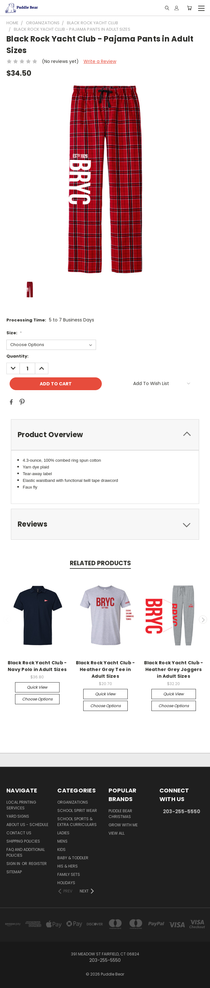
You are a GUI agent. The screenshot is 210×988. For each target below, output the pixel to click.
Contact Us (18, 833)
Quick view (37, 687)
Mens (62, 841)
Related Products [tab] (100, 563)
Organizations (72, 802)
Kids (61, 849)
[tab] (105, 434)
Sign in (13, 863)
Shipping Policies (23, 841)
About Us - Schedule (27, 824)
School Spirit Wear (77, 810)
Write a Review (100, 61)
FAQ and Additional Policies (25, 852)
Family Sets (68, 874)
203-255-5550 (181, 811)
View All (117, 833)
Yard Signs (17, 816)
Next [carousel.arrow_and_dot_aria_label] (203, 619)
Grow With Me (123, 825)
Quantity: (17, 356)
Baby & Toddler (72, 858)
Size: (14, 333)
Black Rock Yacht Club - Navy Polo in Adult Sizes (37, 666)
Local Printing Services (21, 805)
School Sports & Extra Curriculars (77, 821)
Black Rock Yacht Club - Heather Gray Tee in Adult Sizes (105, 669)
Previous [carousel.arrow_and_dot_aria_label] (7, 619)
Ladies (63, 833)
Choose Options (37, 699)
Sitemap (14, 872)
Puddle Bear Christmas (120, 813)
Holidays (66, 882)
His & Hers (67, 866)
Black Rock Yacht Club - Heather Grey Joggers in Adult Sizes (173, 669)
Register (38, 863)
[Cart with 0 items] (189, 8)
